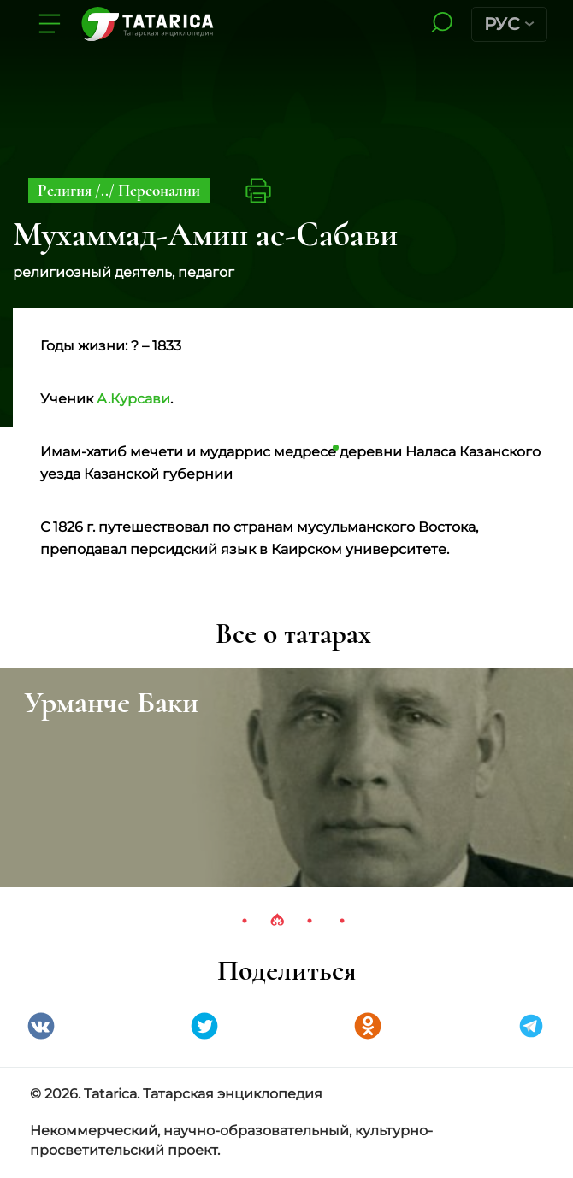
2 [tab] (277, 920)
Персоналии (159, 190)
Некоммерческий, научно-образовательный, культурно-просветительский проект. (231, 1140)
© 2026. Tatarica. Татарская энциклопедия (176, 1094)
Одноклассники (367, 1026)
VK (41, 1026)
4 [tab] (342, 920)
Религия (66, 190)
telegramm (531, 1026)
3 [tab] (309, 920)
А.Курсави (133, 399)
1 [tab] (244, 920)
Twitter (204, 1026)
